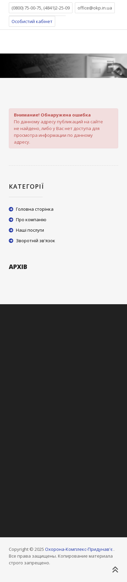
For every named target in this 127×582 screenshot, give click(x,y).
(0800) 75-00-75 (26, 8)
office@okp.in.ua (95, 8)
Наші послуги (30, 230)
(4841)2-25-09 (56, 8)
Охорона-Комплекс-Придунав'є (78, 549)
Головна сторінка (35, 209)
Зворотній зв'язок (35, 240)
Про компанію (31, 219)
